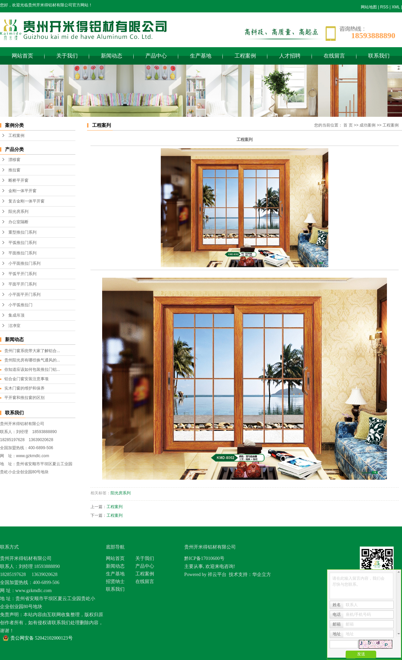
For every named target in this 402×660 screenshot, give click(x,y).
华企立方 (261, 574)
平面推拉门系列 (22, 253)
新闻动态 (111, 56)
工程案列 (115, 506)
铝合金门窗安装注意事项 (26, 379)
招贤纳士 (115, 581)
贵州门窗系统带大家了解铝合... (32, 350)
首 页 (347, 125)
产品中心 (156, 56)
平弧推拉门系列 (22, 242)
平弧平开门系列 (22, 273)
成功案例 (367, 125)
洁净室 (14, 325)
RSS (384, 7)
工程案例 (245, 56)
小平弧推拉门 (20, 305)
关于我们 (67, 56)
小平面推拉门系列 (24, 263)
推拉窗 (14, 170)
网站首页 (22, 56)
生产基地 (200, 56)
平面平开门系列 (22, 284)
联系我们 (379, 56)
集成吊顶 (16, 315)
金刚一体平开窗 (22, 190)
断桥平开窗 (18, 180)
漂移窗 (14, 159)
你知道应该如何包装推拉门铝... (32, 369)
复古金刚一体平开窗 (26, 201)
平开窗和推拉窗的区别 (24, 397)
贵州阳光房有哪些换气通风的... (32, 360)
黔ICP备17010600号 (204, 558)
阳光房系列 (18, 211)
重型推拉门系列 (22, 232)
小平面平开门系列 (24, 294)
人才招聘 (289, 56)
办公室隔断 (18, 222)
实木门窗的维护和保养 (24, 388)
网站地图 (369, 7)
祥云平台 (217, 574)
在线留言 (334, 56)
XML (396, 7)
